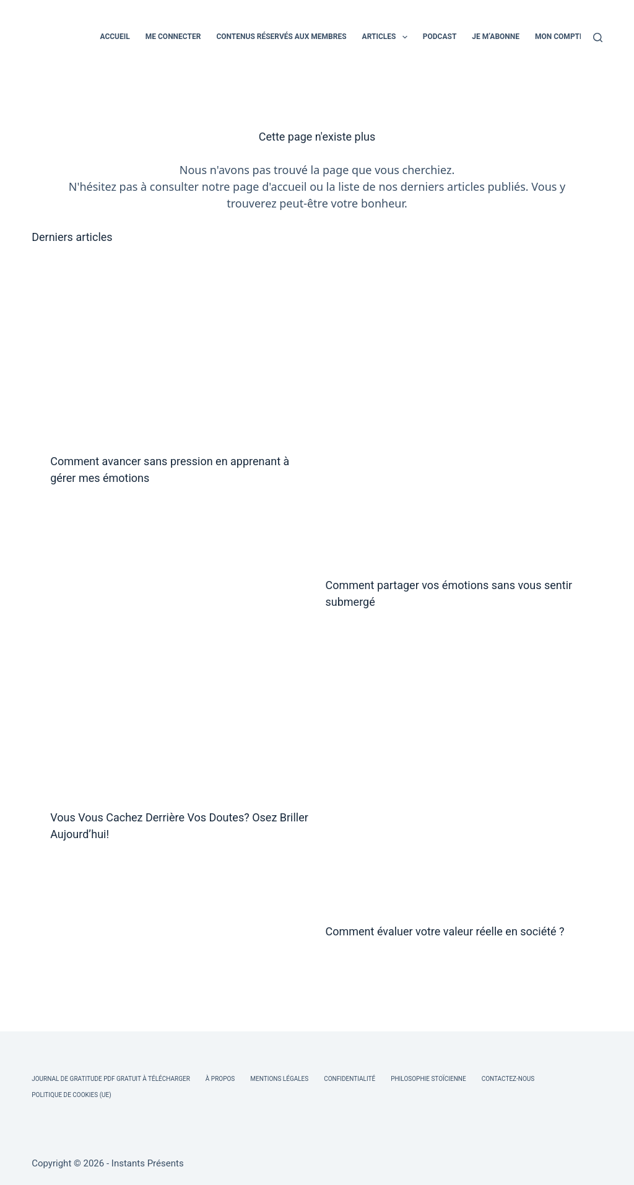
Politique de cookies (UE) (71, 1094)
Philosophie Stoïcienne (428, 1078)
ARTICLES (387, 37)
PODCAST (440, 36)
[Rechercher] (597, 37)
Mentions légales (279, 1078)
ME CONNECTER (173, 36)
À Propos (220, 1078)
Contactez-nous (508, 1078)
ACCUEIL (114, 36)
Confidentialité (349, 1078)
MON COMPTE (559, 36)
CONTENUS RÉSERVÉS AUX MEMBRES (281, 36)
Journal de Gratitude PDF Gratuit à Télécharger (111, 1078)
